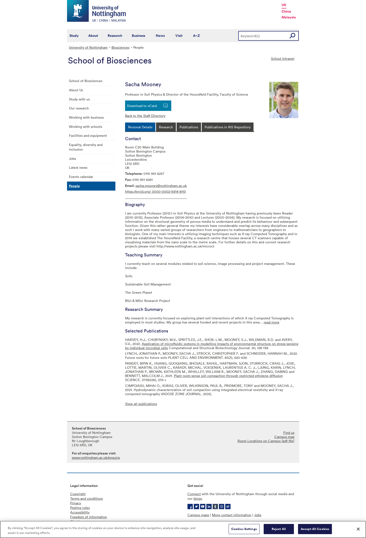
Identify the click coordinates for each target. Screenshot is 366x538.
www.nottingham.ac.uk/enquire (96, 457)
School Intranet (282, 58)
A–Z (196, 35)
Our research (79, 108)
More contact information (231, 515)
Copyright (78, 494)
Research (115, 35)
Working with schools (85, 126)
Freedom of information (88, 517)
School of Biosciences (85, 80)
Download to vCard (142, 105)
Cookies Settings (244, 529)
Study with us (79, 99)
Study (74, 35)
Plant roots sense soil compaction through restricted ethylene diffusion (228, 375)
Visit (178, 35)
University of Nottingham (88, 47)
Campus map (284, 436)
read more (271, 322)
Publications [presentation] (188, 127)
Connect (194, 494)
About (93, 35)
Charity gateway (82, 521)
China (286, 11)
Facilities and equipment (88, 135)
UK (284, 4)
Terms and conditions (86, 498)
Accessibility (80, 512)
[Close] (358, 529)
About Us (76, 90)
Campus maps (198, 515)
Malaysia (289, 17)
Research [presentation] (166, 127)
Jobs (72, 158)
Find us (288, 432)
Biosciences (120, 47)
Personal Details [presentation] (140, 127)
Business (138, 35)
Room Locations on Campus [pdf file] (266, 440)
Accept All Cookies (315, 529)
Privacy (75, 503)
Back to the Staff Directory (145, 115)
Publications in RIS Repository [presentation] (228, 127)
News (160, 35)
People (74, 186)
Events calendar (81, 176)
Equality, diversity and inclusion (86, 147)
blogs (198, 498)
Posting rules (80, 507)
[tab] (140, 127)
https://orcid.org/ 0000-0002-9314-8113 (155, 191)
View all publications (141, 403)
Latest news (78, 167)
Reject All (279, 529)
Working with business (86, 117)
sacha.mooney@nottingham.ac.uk (161, 185)
